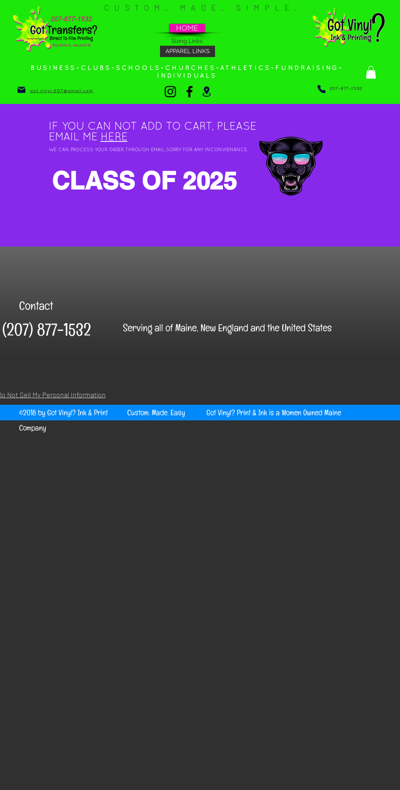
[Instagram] (170, 91)
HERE (114, 137)
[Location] (206, 91)
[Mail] (21, 90)
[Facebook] (189, 91)
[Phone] (321, 89)
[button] (371, 72)
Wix (184, 462)
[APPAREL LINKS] (187, 51)
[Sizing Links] (187, 41)
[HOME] (187, 28)
